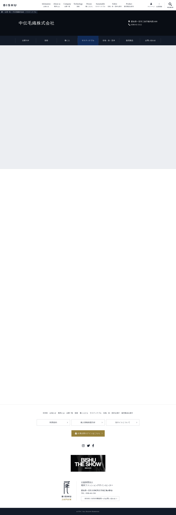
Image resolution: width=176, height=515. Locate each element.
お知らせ (53, 413)
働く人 (67, 40)
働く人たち (84, 413)
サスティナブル (88, 40)
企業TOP (25, 40)
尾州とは (61, 413)
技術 (46, 40)
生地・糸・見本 (109, 40)
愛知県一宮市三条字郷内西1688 (142, 21)
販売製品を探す (127, 413)
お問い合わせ (150, 40)
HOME (45, 413)
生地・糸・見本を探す (111, 413)
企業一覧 (8, 12)
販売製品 (129, 40)
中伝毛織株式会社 (18, 12)
